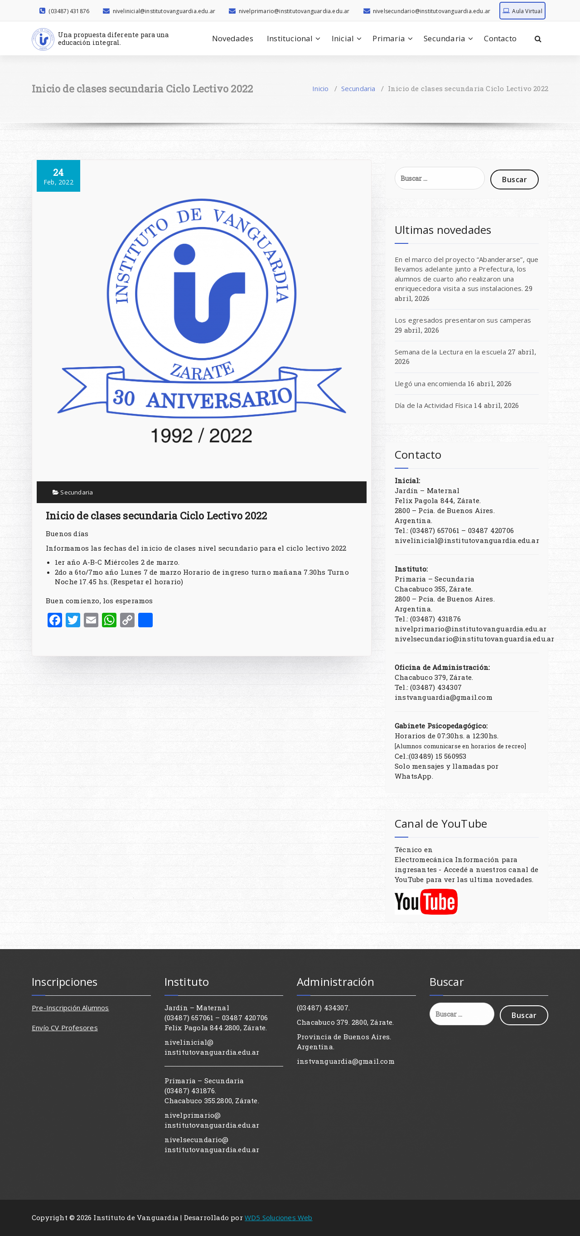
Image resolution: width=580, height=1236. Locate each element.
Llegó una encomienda (430, 383)
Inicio (320, 88)
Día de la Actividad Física (433, 405)
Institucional (290, 38)
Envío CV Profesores (65, 1027)
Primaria (388, 38)
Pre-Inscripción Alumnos (70, 1007)
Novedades (232, 38)
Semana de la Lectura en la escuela (450, 351)
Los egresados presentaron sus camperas (463, 320)
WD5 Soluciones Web (279, 1217)
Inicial (343, 38)
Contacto (500, 38)
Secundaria (444, 38)
